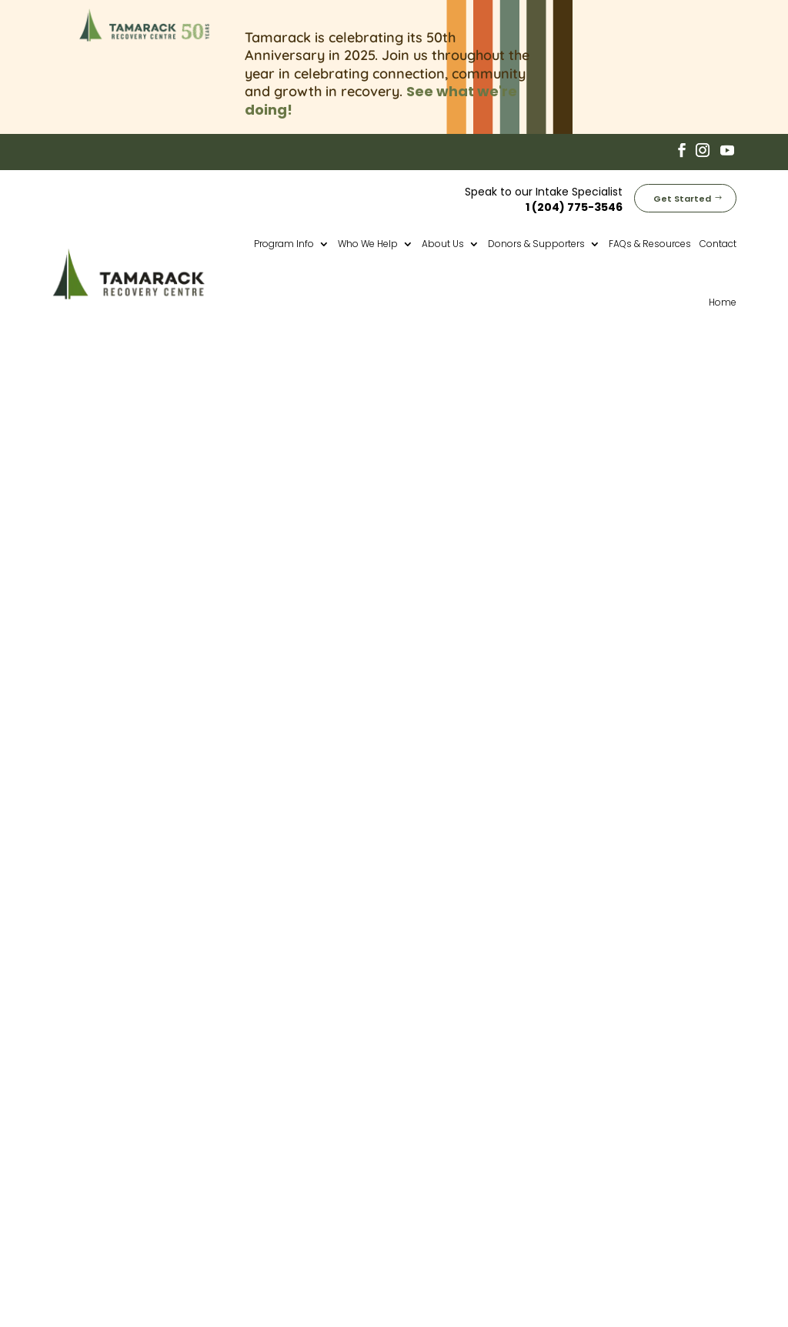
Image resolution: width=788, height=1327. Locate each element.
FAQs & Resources (650, 240)
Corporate (445, 1191)
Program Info (284, 240)
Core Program (457, 1081)
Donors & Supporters (536, 240)
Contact (718, 240)
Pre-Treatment (458, 1063)
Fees (427, 1154)
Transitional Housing (474, 1100)
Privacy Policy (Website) (580, 1275)
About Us (443, 240)
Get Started (682, 195)
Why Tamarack (459, 1136)
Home (722, 299)
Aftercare (442, 1118)
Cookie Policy (678, 1275)
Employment (451, 1173)
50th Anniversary (464, 1044)
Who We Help (368, 240)
